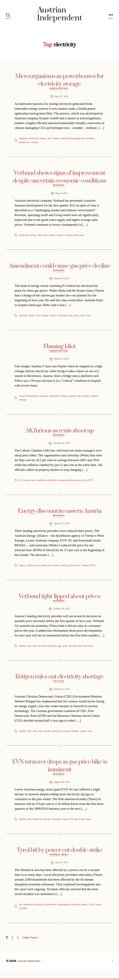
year (86, 236)
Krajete (59, 139)
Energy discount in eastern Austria (59, 515)
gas (52, 139)
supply (89, 737)
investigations (68, 912)
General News (59, 862)
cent (39, 318)
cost (42, 737)
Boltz (33, 318)
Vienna (91, 570)
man (85, 399)
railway (92, 399)
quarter (63, 236)
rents (91, 484)
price (81, 318)
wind (81, 236)
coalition (43, 484)
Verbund (72, 236)
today (22, 916)
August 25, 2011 (61, 789)
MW (41, 236)
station (22, 403)
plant (47, 236)
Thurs (98, 912)
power (54, 236)
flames (68, 399)
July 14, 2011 (61, 870)
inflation (76, 484)
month (68, 570)
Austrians (24, 318)
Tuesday (30, 916)
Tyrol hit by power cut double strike (59, 857)
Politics (59, 687)
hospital (77, 399)
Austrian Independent (30, 969)
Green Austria (59, 89)
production (25, 143)
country (56, 318)
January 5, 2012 (61, 528)
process (98, 139)
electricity (35, 139)
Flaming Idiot (59, 349)
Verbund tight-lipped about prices (59, 601)
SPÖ (97, 484)
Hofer (87, 826)
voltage (32, 403)
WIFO (99, 570)
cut (20, 912)
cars (30, 651)
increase (65, 484)
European (60, 826)
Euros (69, 826)
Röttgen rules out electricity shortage (59, 682)
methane (69, 139)
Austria (23, 399)
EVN (76, 826)
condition (46, 399)
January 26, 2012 (62, 447)
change (47, 318)
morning (81, 912)
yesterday (94, 651)
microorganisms (84, 139)
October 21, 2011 (62, 695)
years (95, 826)
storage (36, 143)
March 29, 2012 (61, 281)
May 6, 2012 (61, 195)
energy (45, 139)
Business (59, 187)
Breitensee (34, 399)
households (54, 912)
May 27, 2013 (61, 97)
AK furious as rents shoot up (59, 434)
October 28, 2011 (62, 614)
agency (22, 570)
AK (20, 484)
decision (44, 651)
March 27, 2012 (62, 362)
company (24, 139)
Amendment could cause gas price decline (59, 267)
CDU (30, 737)
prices (88, 318)
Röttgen (80, 737)
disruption (29, 912)
